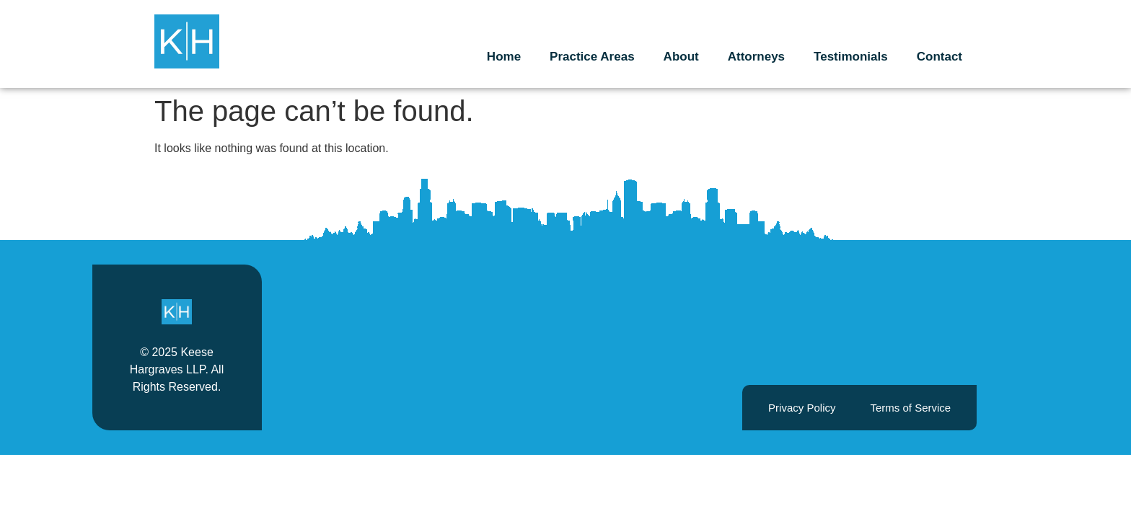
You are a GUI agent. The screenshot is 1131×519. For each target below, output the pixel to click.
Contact (939, 56)
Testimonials (851, 56)
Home (504, 56)
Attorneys (756, 56)
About (681, 56)
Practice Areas (592, 56)
